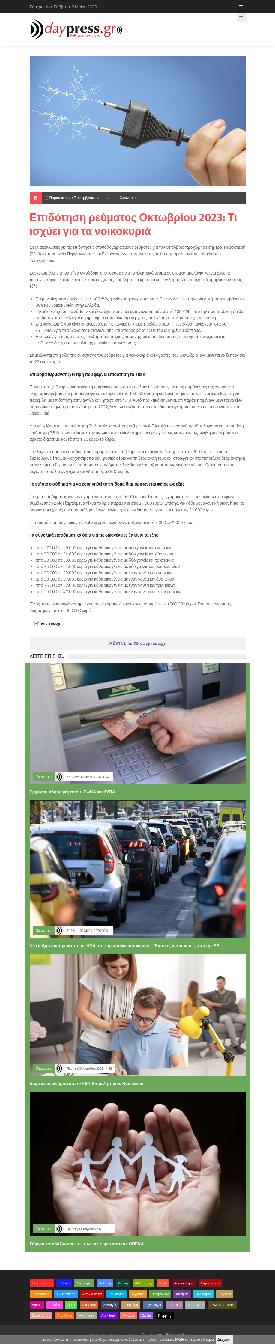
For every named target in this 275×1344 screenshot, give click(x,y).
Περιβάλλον (160, 1294)
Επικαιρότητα (42, 1283)
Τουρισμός (116, 1294)
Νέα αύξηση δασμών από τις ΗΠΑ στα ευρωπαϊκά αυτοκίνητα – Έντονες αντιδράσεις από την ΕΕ (124, 945)
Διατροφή (89, 1304)
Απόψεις (182, 1294)
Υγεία (163, 1283)
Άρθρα (37, 1304)
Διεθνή (123, 1283)
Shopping (164, 1315)
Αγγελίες (128, 1315)
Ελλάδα (64, 1283)
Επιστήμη (131, 1304)
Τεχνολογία (153, 1304)
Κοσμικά (174, 1304)
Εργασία (225, 1294)
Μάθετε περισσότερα (194, 1339)
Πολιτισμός (203, 1294)
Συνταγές (110, 1304)
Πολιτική (105, 1283)
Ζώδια (146, 1315)
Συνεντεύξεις (66, 1294)
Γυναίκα (54, 1304)
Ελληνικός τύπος (222, 1304)
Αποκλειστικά (92, 1294)
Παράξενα (64, 1315)
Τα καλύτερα (41, 1294)
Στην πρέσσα (210, 1283)
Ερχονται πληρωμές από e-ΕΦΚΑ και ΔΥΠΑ (72, 792)
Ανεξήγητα (86, 1315)
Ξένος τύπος (41, 1315)
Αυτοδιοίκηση (183, 1283)
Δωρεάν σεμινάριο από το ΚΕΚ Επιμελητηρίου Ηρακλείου (86, 1083)
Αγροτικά (137, 1294)
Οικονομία (128, 198)
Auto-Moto (195, 1304)
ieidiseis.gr (51, 623)
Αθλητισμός (143, 1283)
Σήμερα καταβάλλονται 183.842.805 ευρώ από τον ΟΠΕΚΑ (87, 1244)
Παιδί (71, 1304)
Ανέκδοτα (108, 1315)
